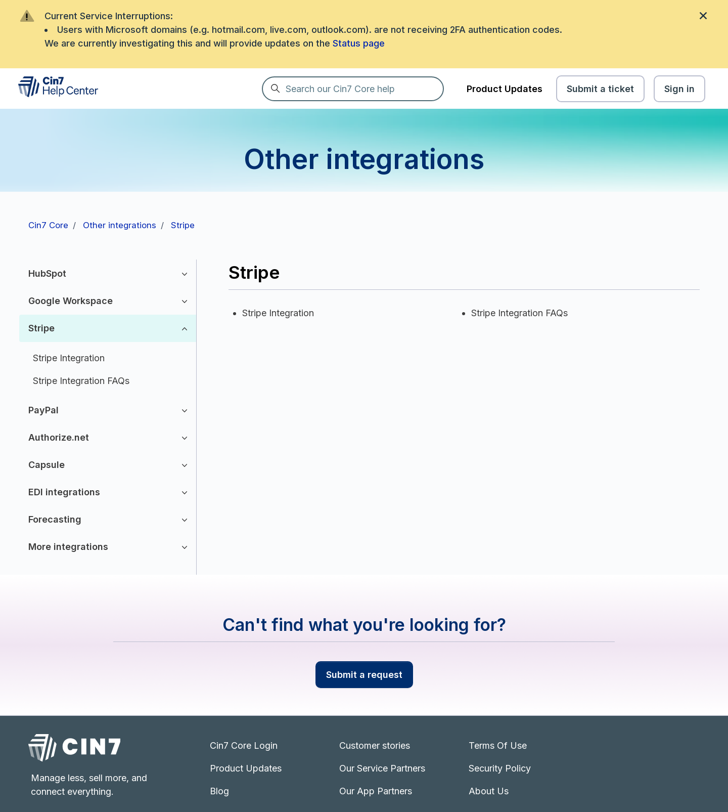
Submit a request (364, 674)
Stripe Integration (69, 358)
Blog (219, 791)
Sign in (679, 88)
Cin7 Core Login (244, 745)
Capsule (46, 464)
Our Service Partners (382, 768)
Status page (359, 43)
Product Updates (504, 88)
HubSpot (47, 273)
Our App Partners (375, 791)
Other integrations (119, 225)
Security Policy (500, 768)
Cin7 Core (48, 225)
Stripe (183, 225)
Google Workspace (70, 300)
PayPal (43, 410)
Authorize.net (58, 437)
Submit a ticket (600, 88)
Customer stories (374, 745)
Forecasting (54, 519)
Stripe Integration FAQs (81, 380)
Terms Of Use (498, 745)
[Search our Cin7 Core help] (353, 88)
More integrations (68, 546)
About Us (489, 791)
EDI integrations (64, 492)
